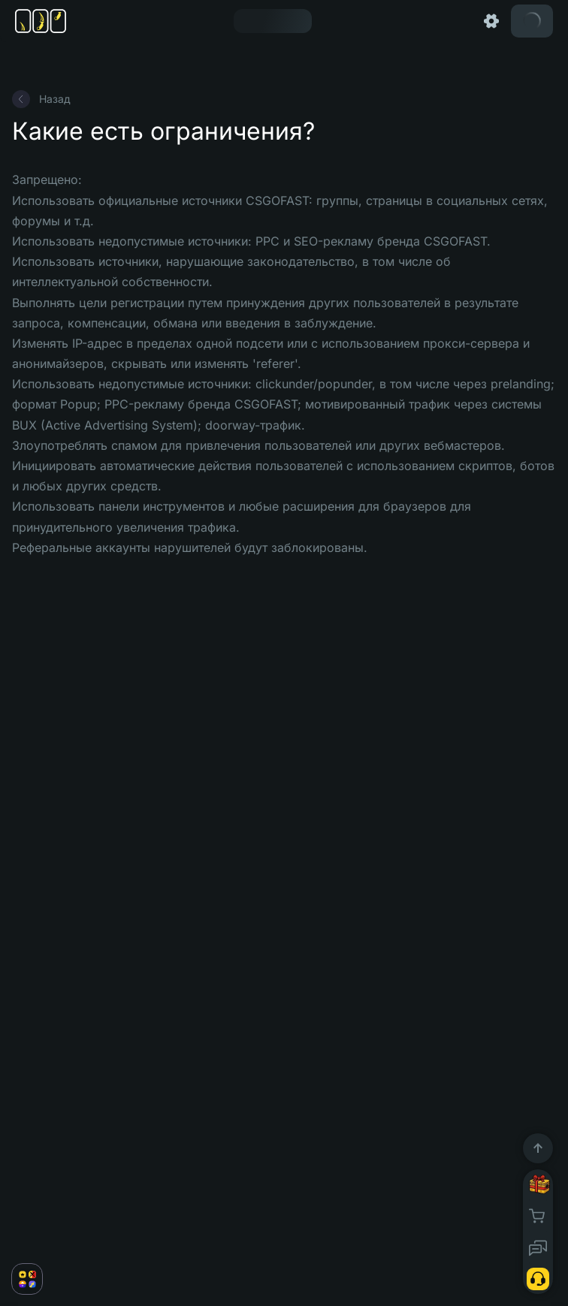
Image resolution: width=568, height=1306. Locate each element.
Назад (41, 99)
